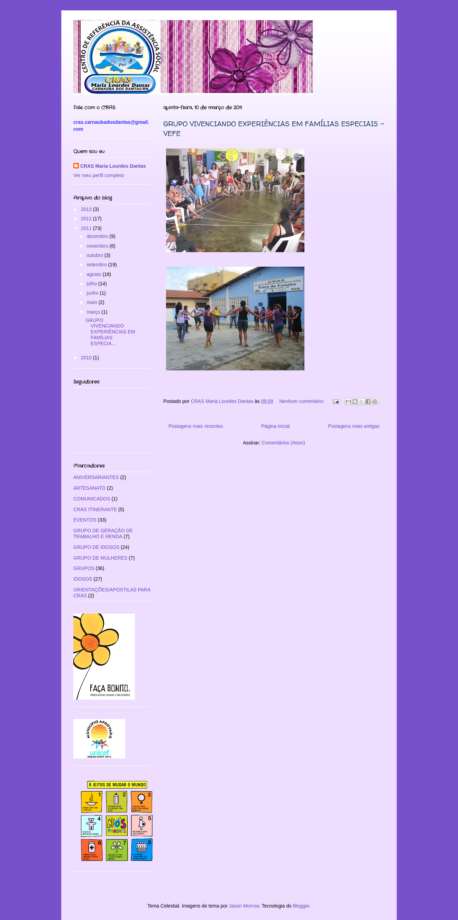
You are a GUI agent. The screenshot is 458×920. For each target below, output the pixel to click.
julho (92, 283)
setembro (97, 264)
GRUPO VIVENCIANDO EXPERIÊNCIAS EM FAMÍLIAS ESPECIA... (110, 332)
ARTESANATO (89, 488)
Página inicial (275, 426)
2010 (87, 357)
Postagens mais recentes (195, 426)
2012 (87, 218)
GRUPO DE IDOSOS (96, 547)
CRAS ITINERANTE (95, 509)
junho (93, 293)
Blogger (301, 906)
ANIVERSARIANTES (96, 477)
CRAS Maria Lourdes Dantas (113, 166)
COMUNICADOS (91, 499)
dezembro (97, 236)
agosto (94, 274)
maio (92, 302)
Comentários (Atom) (283, 442)
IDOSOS (82, 579)
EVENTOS (85, 520)
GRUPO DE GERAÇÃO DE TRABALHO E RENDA (103, 533)
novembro (97, 246)
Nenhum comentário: (302, 401)
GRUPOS (83, 568)
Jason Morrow (244, 906)
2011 (87, 228)
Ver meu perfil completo (98, 175)
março (93, 312)
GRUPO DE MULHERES (100, 558)
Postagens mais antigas (353, 426)
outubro (95, 255)
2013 (87, 209)
